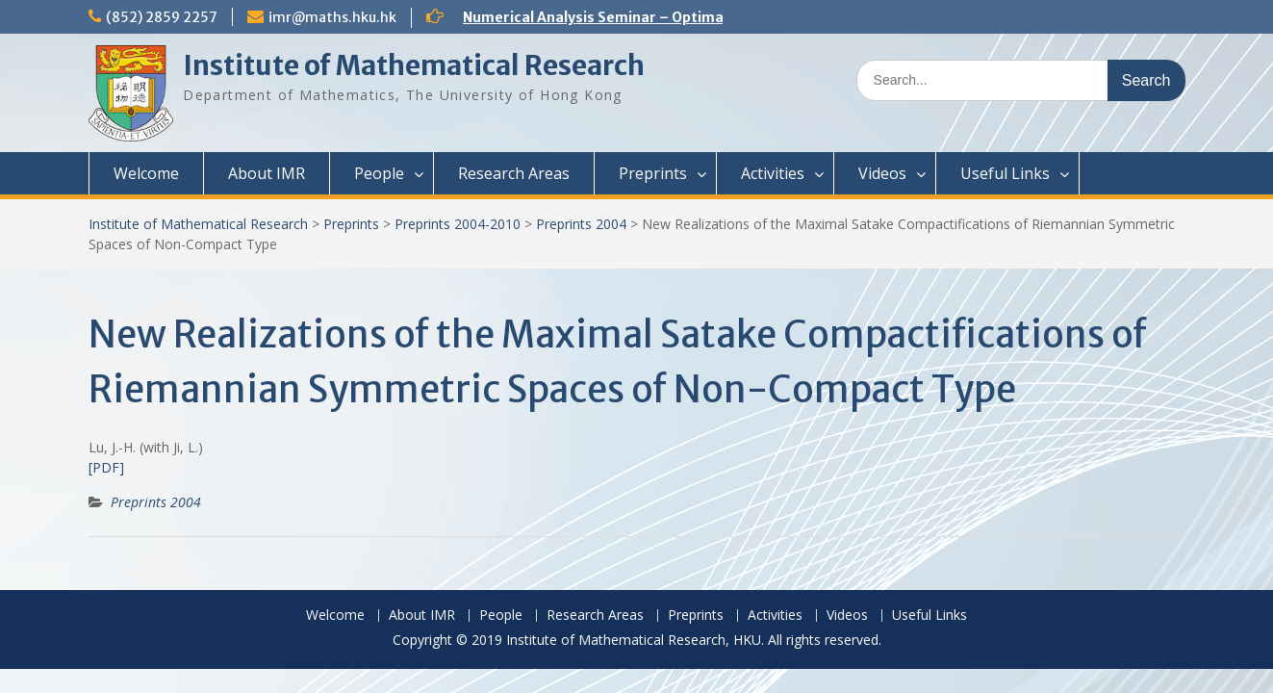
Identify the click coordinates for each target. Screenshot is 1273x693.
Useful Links (1005, 173)
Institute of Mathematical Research (414, 65)
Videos (882, 173)
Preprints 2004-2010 (458, 224)
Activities (772, 173)
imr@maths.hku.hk (332, 17)
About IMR (266, 173)
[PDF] (106, 467)
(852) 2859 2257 (161, 17)
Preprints (653, 173)
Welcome (146, 173)
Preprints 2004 (581, 224)
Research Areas (514, 173)
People (379, 173)
